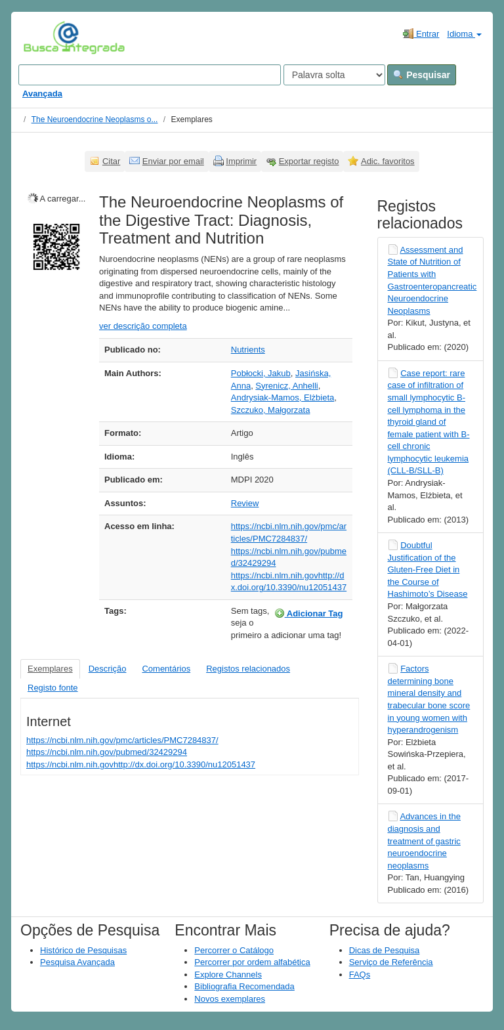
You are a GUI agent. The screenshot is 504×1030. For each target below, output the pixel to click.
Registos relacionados (248, 669)
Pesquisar (421, 75)
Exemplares (50, 669)
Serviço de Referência (391, 962)
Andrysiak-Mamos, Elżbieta (283, 397)
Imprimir (241, 161)
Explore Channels (228, 974)
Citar (111, 161)
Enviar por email (173, 161)
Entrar (421, 33)
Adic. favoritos (388, 161)
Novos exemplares (229, 999)
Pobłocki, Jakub (261, 373)
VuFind (43, 37)
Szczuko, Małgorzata (270, 410)
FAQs (360, 974)
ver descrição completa (143, 326)
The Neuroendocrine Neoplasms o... (95, 119)
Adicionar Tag (308, 613)
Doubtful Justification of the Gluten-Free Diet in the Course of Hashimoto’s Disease (428, 569)
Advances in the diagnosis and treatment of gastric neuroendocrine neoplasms (424, 840)
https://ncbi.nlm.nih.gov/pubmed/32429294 (106, 752)
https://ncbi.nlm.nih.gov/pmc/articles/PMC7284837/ (122, 740)
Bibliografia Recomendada (244, 986)
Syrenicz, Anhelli (286, 386)
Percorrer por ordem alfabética (252, 962)
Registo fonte (53, 688)
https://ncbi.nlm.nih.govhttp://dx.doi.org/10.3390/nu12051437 (140, 764)
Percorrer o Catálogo (234, 950)
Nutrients (248, 349)
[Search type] (334, 74)
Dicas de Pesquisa (384, 950)
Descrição (108, 669)
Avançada (42, 93)
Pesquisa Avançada (77, 962)
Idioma (464, 34)
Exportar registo (309, 161)
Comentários (166, 669)
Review (245, 503)
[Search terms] (149, 74)
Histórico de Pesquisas (83, 950)
